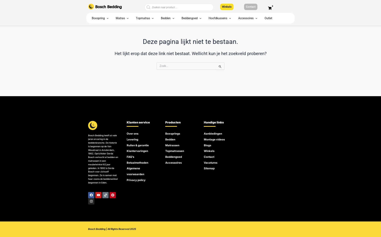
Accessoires (174, 161)
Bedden (170, 139)
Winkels (209, 150)
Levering (133, 139)
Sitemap (210, 166)
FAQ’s (131, 155)
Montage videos (215, 139)
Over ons (133, 133)
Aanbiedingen (214, 133)
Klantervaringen (138, 150)
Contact (209, 155)
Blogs (208, 144)
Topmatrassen (175, 150)
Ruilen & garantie (139, 144)
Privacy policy (137, 177)
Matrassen (173, 144)
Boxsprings (173, 133)
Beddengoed (174, 155)
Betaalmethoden (138, 161)
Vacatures (211, 161)
